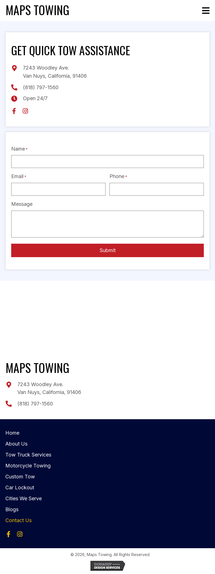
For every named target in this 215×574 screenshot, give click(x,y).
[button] (14, 111)
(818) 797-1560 (41, 87)
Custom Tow (20, 475)
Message (21, 203)
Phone (118, 176)
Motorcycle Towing (28, 464)
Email (18, 176)
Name (19, 149)
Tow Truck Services (28, 453)
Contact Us (18, 519)
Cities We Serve (23, 497)
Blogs (11, 508)
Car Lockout (19, 486)
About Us (16, 442)
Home (12, 431)
